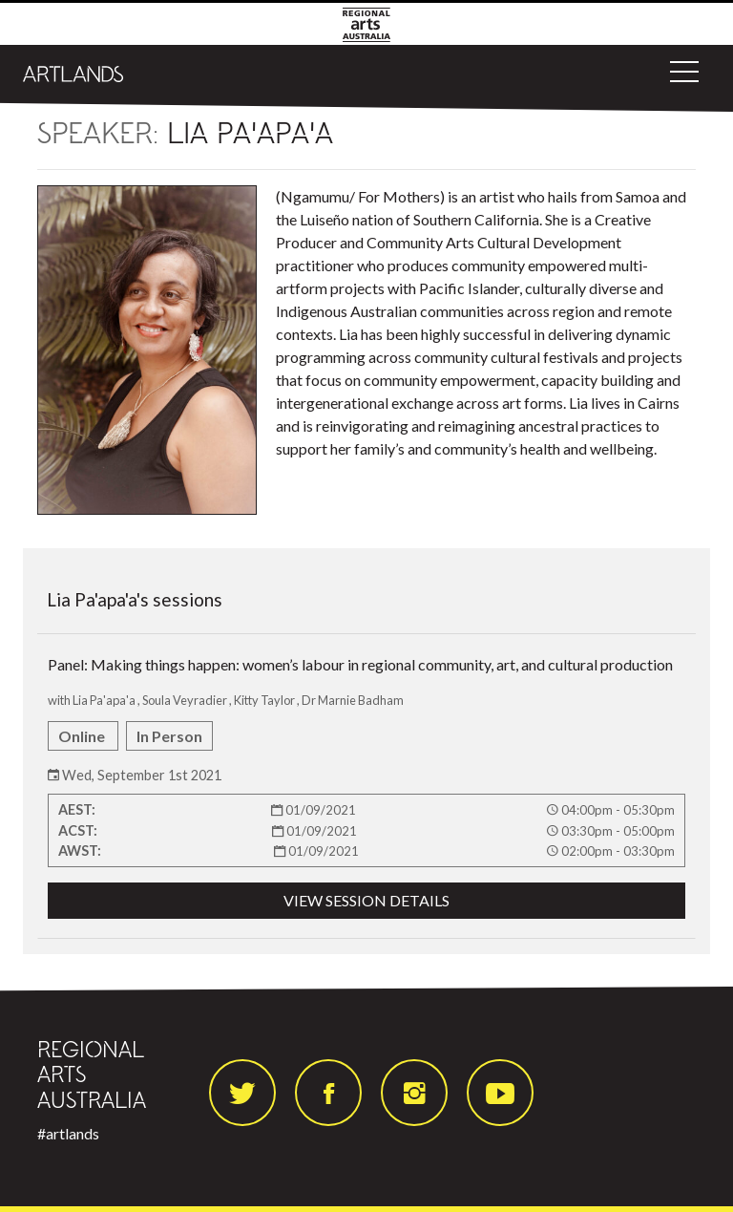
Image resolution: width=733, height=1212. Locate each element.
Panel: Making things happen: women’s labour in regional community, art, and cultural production (366, 787)
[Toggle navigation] (684, 72)
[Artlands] (73, 72)
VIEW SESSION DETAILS (366, 900)
